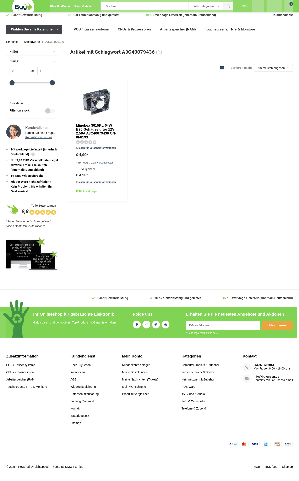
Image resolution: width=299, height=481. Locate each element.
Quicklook (120, 136)
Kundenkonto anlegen (136, 368)
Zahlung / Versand (82, 404)
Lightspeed (41, 469)
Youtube (165, 327)
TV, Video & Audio (193, 397)
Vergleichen (126, 122)
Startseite (12, 45)
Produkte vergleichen (136, 397)
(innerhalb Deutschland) (183, 18)
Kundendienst (283, 18)
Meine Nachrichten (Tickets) (140, 382)
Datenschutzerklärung (84, 397)
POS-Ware (188, 389)
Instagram (146, 327)
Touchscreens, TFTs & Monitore (230, 32)
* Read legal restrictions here (202, 336)
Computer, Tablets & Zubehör (200, 368)
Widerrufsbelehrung (83, 389)
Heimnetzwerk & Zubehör (197, 382)
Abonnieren (277, 328)
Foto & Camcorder (193, 404)
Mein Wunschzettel (134, 389)
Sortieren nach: (241, 71)
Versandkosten (147, 115)
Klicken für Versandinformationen (137, 109)
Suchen (228, 6)
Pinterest (156, 327)
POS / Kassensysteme (91, 32)
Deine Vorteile (83, 6)
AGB (73, 382)
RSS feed (271, 469)
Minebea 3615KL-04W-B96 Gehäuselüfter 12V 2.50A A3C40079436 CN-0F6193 (138, 94)
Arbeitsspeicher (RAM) (178, 32)
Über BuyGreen (60, 6)
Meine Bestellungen (135, 375)
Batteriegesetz (79, 418)
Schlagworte (32, 45)
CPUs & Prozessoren (134, 32)
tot (30, 74)
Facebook (137, 327)
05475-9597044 (264, 368)
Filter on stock (32, 113)
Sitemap (75, 426)
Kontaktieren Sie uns (38, 140)
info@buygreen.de (266, 379)
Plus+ (81, 469)
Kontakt (75, 411)
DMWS (69, 469)
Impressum (77, 375)
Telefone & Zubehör (194, 411)
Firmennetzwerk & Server (197, 375)
